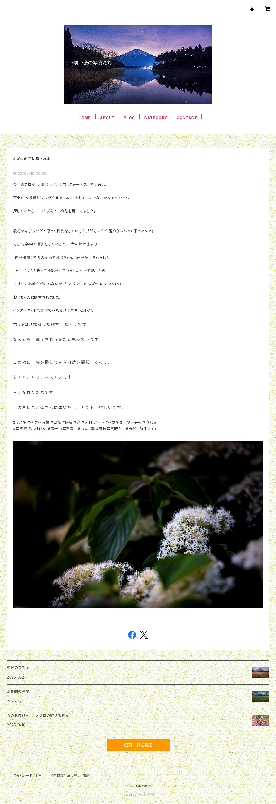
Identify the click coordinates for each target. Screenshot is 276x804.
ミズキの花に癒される (31, 159)
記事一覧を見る (138, 745)
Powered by (138, 794)
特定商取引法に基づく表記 (70, 775)
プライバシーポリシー (26, 775)
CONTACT (186, 117)
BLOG (129, 117)
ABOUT (107, 117)
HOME (85, 117)
